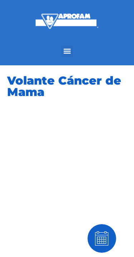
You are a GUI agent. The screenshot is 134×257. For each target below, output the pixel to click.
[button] (67, 51)
